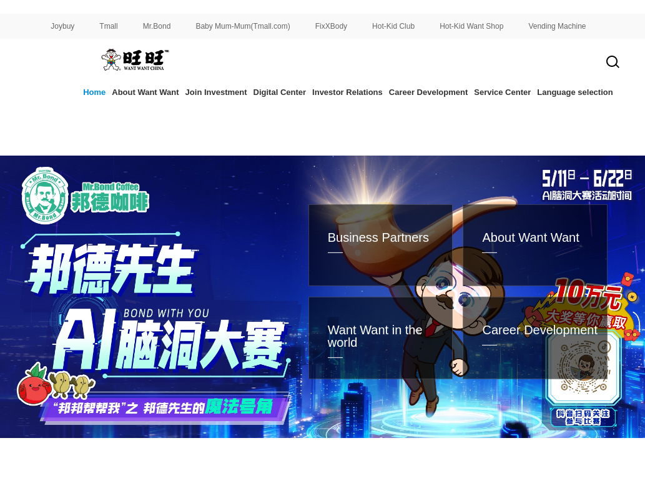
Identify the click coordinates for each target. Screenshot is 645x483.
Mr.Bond (157, 26)
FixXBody (331, 26)
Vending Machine (557, 26)
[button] (243, 452)
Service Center (502, 92)
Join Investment (216, 92)
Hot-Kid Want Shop (471, 26)
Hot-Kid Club (393, 26)
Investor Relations (347, 92)
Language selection (575, 92)
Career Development (428, 92)
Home (94, 92)
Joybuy (62, 26)
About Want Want (145, 92)
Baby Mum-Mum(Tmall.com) (242, 26)
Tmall (108, 26)
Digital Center (280, 92)
